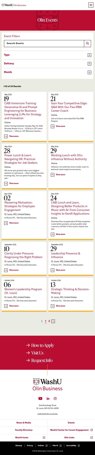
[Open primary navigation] (91, 5)
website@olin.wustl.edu (47, 414)
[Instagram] (55, 399)
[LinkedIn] (48, 399)
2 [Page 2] (49, 321)
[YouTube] (40, 399)
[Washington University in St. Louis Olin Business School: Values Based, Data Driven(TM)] (47, 390)
